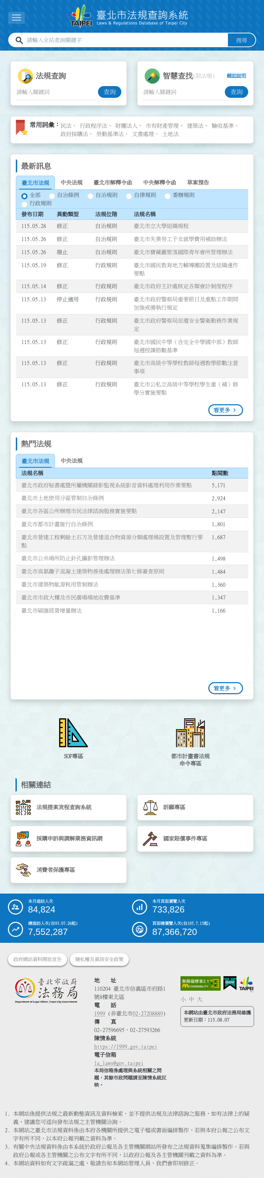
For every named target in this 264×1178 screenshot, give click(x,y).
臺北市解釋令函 (113, 182)
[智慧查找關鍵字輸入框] (184, 91)
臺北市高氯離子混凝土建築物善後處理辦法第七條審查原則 (92, 571)
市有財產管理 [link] (162, 125)
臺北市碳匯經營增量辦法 (51, 610)
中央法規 (71, 182)
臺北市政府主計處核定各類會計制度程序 (183, 286)
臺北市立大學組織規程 (161, 226)
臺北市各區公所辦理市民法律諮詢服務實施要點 (79, 511)
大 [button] (199, 999)
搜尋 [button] (241, 40)
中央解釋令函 (159, 182)
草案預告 (198, 182)
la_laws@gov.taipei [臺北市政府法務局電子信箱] (119, 1063)
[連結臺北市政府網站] (246, 985)
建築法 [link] (195, 125)
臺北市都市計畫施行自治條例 (57, 524)
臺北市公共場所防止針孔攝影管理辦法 (68, 558)
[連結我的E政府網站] (229, 984)
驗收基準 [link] (223, 125)
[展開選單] (16, 18)
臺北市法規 (35, 183)
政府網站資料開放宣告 (37, 959)
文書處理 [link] (143, 134)
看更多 (221, 410)
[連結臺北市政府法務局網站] (46, 991)
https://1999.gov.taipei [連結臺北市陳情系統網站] (125, 1047)
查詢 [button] (109, 92)
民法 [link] (66, 125)
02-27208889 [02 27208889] (148, 1014)
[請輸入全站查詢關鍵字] (126, 40)
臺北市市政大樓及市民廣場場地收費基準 (70, 597)
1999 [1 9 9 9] (99, 1014)
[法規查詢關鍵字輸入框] (57, 91)
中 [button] (191, 999)
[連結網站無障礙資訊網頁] (200, 984)
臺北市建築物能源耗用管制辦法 (59, 584)
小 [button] (183, 999)
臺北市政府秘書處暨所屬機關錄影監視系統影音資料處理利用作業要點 (106, 485)
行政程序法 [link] (93, 125)
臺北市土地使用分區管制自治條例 (62, 498)
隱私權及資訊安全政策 (99, 959)
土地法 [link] (170, 134)
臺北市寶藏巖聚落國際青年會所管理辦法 (183, 252)
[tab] (35, 183)
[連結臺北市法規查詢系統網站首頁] (129, 16)
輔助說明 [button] (236, 76)
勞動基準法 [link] (110, 134)
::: (4, 55)
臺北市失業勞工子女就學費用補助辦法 (180, 239)
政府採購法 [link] (74, 134)
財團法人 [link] (127, 125)
